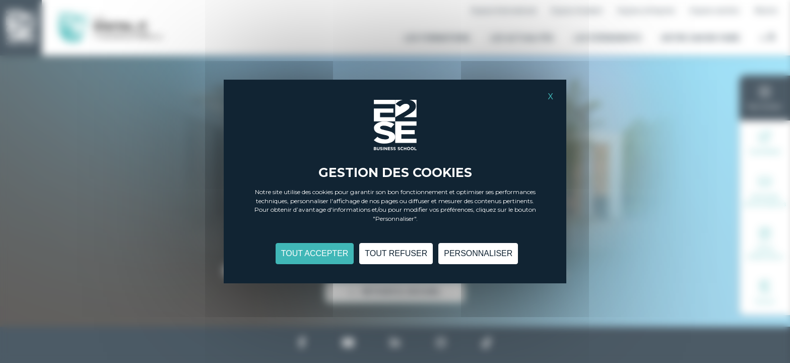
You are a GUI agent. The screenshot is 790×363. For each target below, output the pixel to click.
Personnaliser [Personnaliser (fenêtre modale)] (478, 253)
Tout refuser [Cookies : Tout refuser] (396, 253)
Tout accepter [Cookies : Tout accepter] (315, 253)
